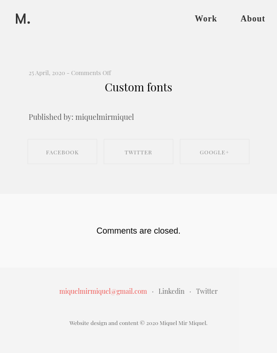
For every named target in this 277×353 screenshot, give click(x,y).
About (253, 18)
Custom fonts (138, 86)
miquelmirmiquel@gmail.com (103, 291)
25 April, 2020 (46, 72)
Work (206, 18)
